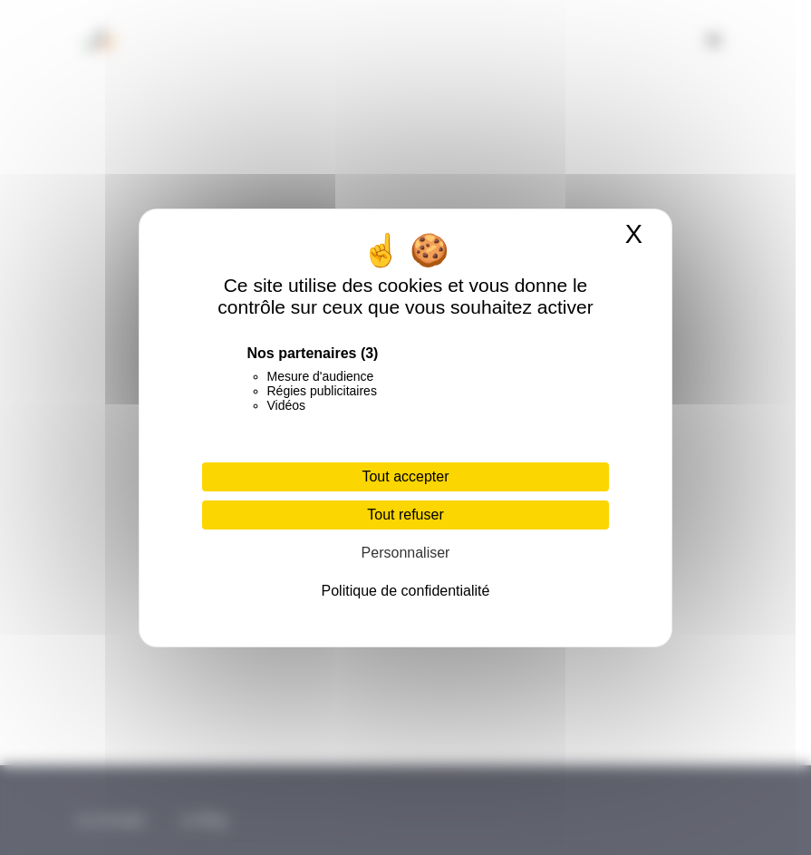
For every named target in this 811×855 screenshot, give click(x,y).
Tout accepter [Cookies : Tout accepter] (405, 476)
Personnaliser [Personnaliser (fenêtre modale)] (406, 552)
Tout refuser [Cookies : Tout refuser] (405, 514)
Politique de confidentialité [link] (406, 590)
